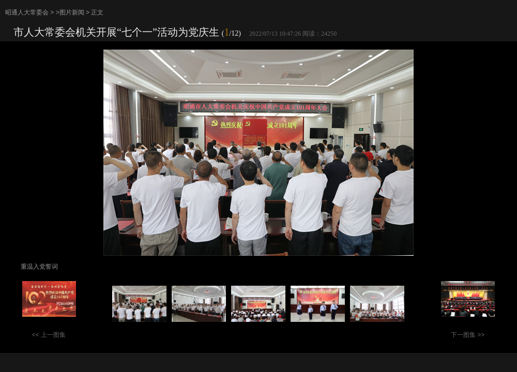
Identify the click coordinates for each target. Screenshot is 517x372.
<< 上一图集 (49, 334)
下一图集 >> (467, 334)
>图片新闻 (70, 12)
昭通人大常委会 (27, 12)
